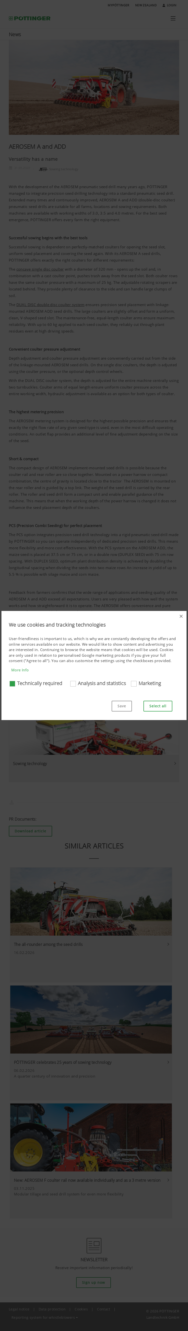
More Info (20, 669)
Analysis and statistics (102, 683)
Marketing (150, 683)
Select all (157, 706)
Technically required (39, 683)
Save (122, 706)
